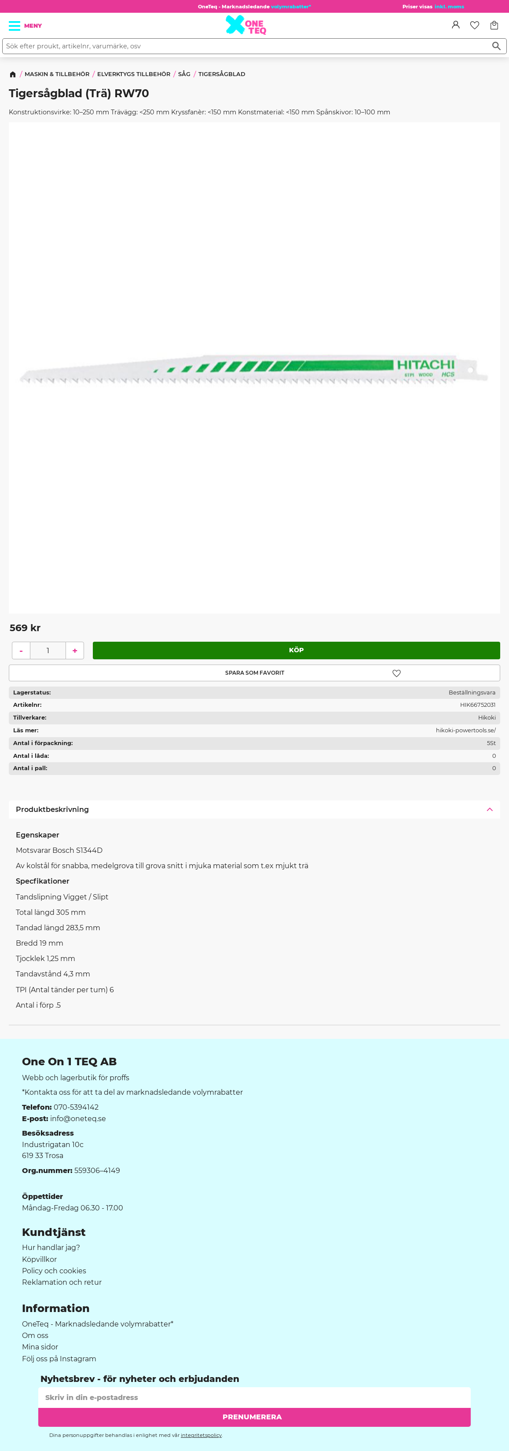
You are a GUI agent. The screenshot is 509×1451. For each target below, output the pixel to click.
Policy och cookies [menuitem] (54, 1271)
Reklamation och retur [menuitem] (62, 1283)
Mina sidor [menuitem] (40, 1347)
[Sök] (496, 46)
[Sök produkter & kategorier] (245, 46)
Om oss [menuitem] (35, 1336)
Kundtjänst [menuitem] (54, 1232)
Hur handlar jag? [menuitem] (51, 1248)
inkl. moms (449, 7)
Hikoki (487, 718)
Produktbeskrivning (52, 809)
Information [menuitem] (56, 1308)
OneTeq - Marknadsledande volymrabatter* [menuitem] (97, 1324)
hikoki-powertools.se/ (466, 730)
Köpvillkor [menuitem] (39, 1260)
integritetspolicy (201, 1435)
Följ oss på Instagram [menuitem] (59, 1359)
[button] (15, 26)
